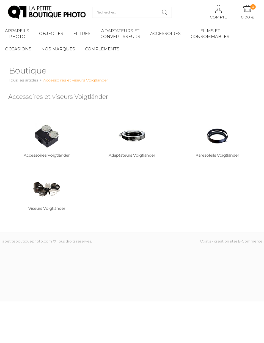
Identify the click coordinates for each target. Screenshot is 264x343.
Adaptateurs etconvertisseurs (120, 33)
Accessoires (165, 33)
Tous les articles (23, 80)
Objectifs (51, 33)
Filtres (81, 33)
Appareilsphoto (17, 33)
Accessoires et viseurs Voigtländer (75, 80)
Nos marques (58, 48)
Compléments (102, 48)
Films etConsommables (210, 33)
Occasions (18, 48)
